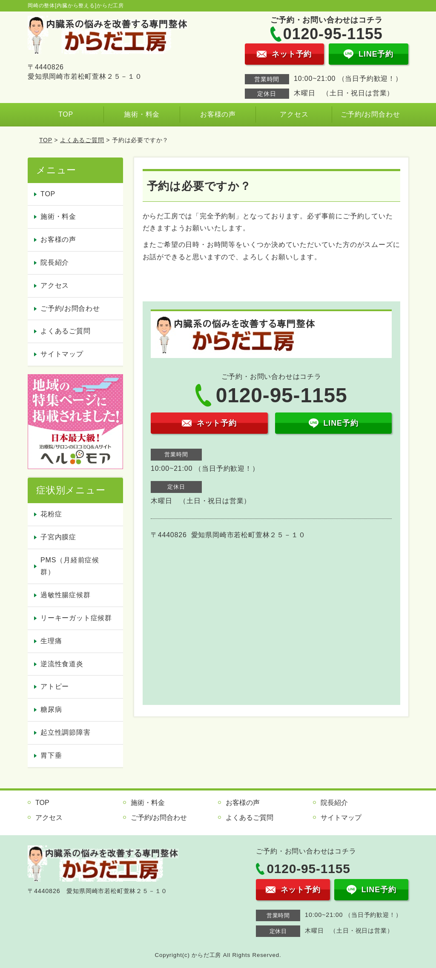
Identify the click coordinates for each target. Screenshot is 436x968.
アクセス (294, 114)
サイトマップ (61, 354)
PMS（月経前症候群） (69, 566)
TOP (65, 114)
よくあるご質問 (82, 140)
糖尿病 (51, 709)
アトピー (54, 686)
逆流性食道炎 (61, 663)
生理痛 (51, 640)
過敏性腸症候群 (65, 595)
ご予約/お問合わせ (370, 114)
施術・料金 (142, 114)
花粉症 (51, 514)
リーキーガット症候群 (76, 617)
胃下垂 (51, 755)
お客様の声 (218, 114)
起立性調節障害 (65, 732)
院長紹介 (54, 262)
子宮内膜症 (58, 537)
